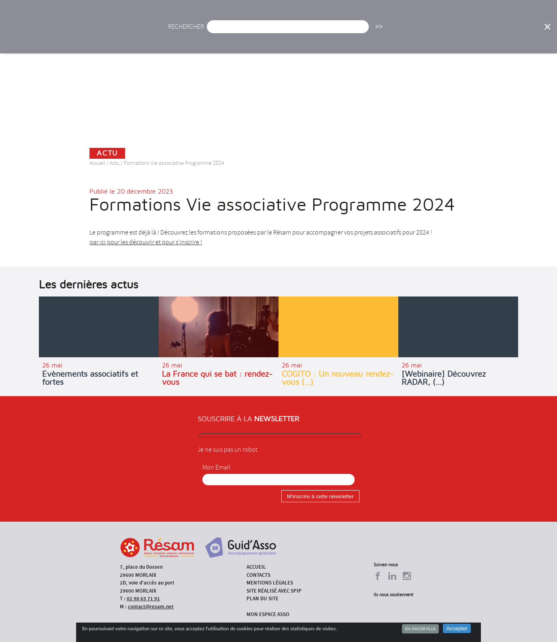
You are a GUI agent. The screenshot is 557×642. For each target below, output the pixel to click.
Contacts (258, 575)
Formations (389, 30)
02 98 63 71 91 (143, 598)
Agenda (248, 30)
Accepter (457, 628)
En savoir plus (420, 628)
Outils (475, 30)
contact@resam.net (151, 606)
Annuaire (436, 30)
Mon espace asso (268, 614)
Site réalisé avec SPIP (274, 590)
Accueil (180, 30)
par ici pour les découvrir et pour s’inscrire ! (145, 242)
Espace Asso (518, 30)
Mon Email (216, 467)
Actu (214, 30)
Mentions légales (270, 582)
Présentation (294, 30)
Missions (343, 30)
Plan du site (262, 598)
